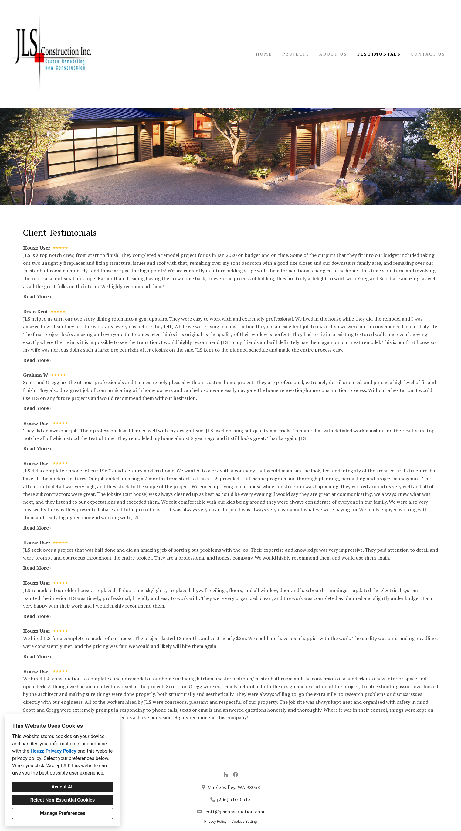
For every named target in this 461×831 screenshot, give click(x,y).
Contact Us (428, 54)
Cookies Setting (244, 821)
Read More (37, 296)
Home (264, 54)
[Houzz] (226, 774)
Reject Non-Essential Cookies (62, 800)
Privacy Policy (215, 821)
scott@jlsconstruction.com (233, 811)
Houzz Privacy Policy (53, 751)
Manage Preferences (62, 813)
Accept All (62, 787)
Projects (296, 54)
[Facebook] (235, 774)
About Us (333, 54)
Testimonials (379, 54)
